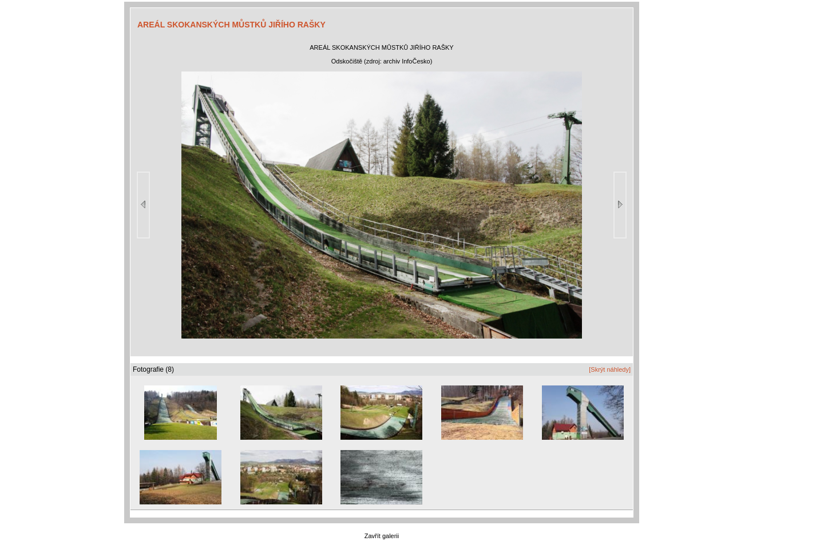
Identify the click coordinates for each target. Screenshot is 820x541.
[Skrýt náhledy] (610, 369)
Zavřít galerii (382, 535)
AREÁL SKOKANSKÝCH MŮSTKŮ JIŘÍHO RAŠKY (231, 24)
